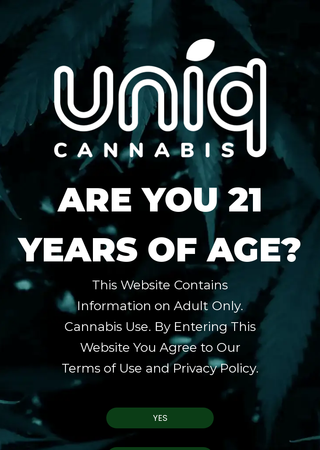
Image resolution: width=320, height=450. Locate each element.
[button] (160, 79)
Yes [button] (160, 418)
